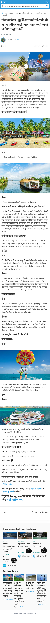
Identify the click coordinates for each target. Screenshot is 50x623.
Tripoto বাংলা (35, 489)
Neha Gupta (9, 599)
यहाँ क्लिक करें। (7, 484)
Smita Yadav (20, 607)
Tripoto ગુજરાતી (8, 491)
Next (45, 548)
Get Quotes (13, 560)
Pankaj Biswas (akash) (35, 591)
